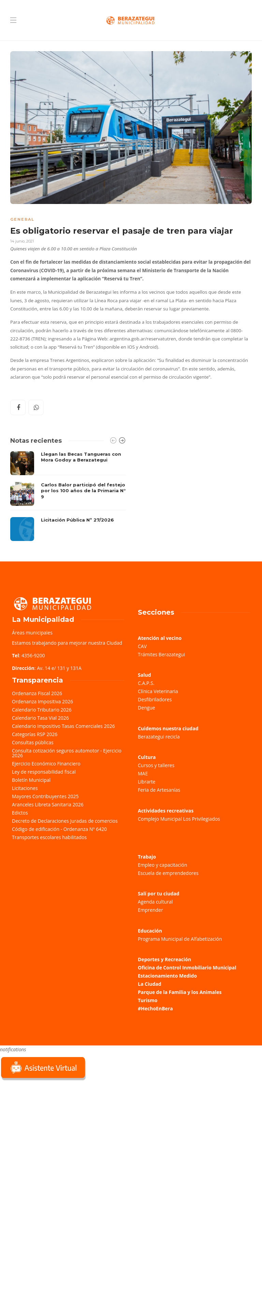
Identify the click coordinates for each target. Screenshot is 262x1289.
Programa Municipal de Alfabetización (180, 939)
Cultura (147, 757)
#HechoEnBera (155, 1008)
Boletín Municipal (31, 780)
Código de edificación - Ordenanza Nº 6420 (59, 829)
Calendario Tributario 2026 (41, 709)
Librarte (146, 781)
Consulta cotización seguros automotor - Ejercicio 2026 (66, 753)
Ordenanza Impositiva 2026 (42, 701)
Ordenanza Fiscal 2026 (37, 693)
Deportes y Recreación (164, 959)
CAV (142, 646)
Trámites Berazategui (161, 654)
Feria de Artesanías (159, 790)
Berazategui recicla (159, 736)
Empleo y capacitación (162, 865)
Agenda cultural (155, 901)
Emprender (150, 910)
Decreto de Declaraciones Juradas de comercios (65, 821)
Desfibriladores (155, 699)
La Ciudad (149, 984)
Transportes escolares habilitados (49, 837)
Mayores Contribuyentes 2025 (45, 796)
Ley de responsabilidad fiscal (44, 771)
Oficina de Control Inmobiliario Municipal (187, 967)
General (22, 219)
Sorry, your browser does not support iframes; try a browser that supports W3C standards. (51, 1130)
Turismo (147, 1000)
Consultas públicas (33, 742)
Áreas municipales (32, 632)
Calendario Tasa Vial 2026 (40, 718)
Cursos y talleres (156, 765)
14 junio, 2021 (22, 241)
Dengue (146, 707)
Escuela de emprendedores (168, 873)
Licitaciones (25, 788)
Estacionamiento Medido (167, 975)
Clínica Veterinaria (158, 691)
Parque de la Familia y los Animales (179, 992)
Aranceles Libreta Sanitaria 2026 (48, 804)
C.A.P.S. (146, 683)
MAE (143, 773)
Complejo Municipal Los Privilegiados (179, 819)
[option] (68, 496)
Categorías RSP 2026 (34, 734)
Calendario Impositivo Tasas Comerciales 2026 (63, 726)
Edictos (20, 812)
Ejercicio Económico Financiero (46, 763)
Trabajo (147, 856)
